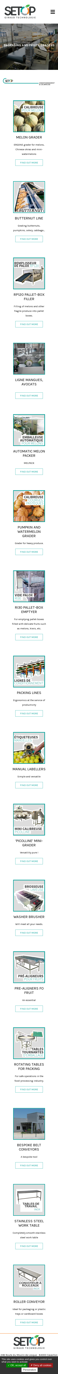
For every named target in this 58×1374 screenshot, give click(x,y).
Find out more (29, 162)
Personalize (29, 1369)
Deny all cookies (41, 1365)
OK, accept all (17, 1365)
